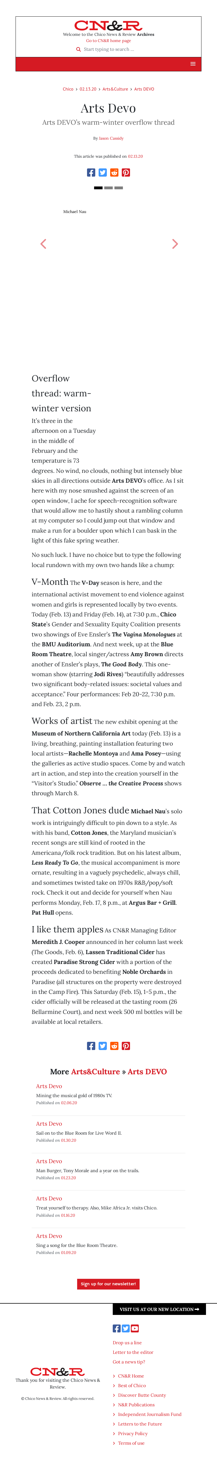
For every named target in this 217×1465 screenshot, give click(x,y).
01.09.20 (68, 1252)
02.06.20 (69, 1102)
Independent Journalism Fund (150, 1414)
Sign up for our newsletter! (108, 1284)
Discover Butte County (142, 1395)
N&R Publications (136, 1404)
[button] (193, 64)
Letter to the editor (133, 1352)
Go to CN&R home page (108, 40)
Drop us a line (127, 1342)
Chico (68, 89)
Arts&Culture (115, 89)
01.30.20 (68, 1140)
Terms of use (131, 1443)
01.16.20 (68, 1215)
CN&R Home (131, 1376)
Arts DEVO (144, 89)
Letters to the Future (140, 1424)
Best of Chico (132, 1385)
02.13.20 (88, 89)
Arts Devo (49, 1086)
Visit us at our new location (159, 1309)
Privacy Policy (132, 1433)
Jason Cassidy (111, 138)
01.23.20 (68, 1177)
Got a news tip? (129, 1362)
